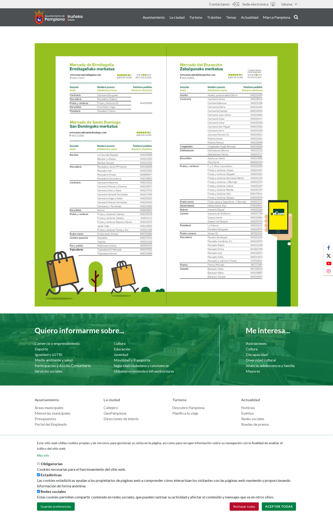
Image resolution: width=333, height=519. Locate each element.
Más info (43, 457)
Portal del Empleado (51, 424)
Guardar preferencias (55, 508)
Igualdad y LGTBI (48, 354)
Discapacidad (257, 354)
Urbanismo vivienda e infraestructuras (144, 371)
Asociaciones (256, 343)
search (296, 17)
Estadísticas (51, 476)
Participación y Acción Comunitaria (63, 365)
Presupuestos (45, 418)
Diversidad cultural (261, 360)
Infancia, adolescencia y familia (270, 365)
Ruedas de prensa (255, 424)
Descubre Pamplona (188, 407)
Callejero (111, 407)
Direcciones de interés (121, 418)
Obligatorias (52, 465)
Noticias (248, 407)
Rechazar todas (244, 508)
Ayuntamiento (154, 18)
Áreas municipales (49, 407)
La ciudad (177, 18)
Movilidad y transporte (132, 360)
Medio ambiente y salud (54, 360)
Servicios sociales (48, 371)
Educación (122, 349)
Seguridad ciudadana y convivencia (141, 365)
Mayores (253, 371)
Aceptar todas (279, 508)
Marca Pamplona (276, 18)
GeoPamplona (115, 413)
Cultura (120, 343)
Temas (231, 18)
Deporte (41, 349)
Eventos (247, 413)
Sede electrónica (258, 4)
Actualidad (249, 18)
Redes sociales (252, 418)
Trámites (214, 18)
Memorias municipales (53, 413)
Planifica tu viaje (185, 413)
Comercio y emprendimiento (57, 343)
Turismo (195, 18)
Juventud (121, 354)
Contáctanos (224, 4)
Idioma (289, 4)
